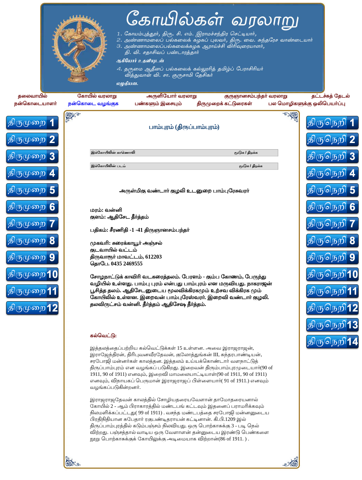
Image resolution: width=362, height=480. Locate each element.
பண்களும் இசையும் (158, 103)
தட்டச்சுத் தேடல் (331, 96)
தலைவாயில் (32, 96)
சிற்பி (9, 473)
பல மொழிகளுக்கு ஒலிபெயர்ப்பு (306, 103)
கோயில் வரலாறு (97, 96)
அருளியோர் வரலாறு (171, 96)
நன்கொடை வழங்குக (93, 103)
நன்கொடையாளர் (35, 103)
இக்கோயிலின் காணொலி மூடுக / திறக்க (174, 152)
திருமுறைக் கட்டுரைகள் (224, 103)
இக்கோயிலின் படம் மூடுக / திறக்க (176, 166)
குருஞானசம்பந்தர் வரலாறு (255, 96)
